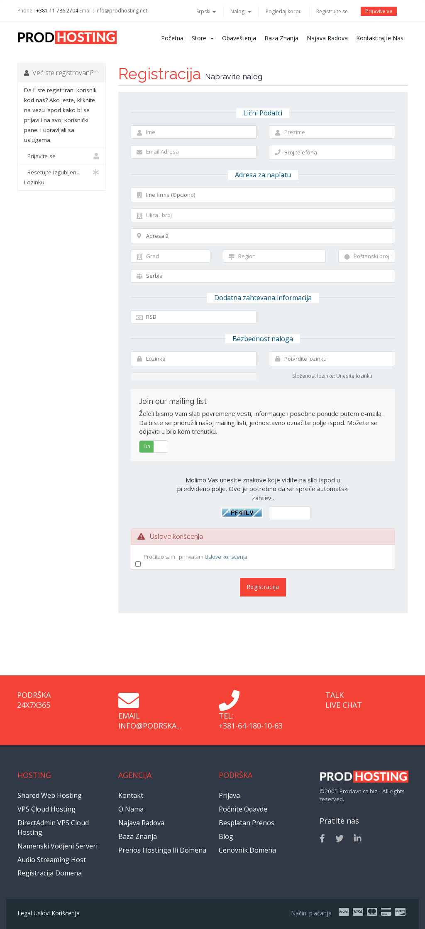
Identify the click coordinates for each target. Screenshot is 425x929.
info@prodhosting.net (121, 10)
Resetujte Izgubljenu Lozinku (61, 176)
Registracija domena (49, 873)
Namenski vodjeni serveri (57, 846)
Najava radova (327, 38)
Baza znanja (281, 38)
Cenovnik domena (247, 850)
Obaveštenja (239, 38)
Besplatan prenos (246, 822)
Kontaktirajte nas (379, 38)
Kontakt (130, 795)
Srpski (206, 11)
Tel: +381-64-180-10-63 (251, 721)
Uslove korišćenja (226, 556)
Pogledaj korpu (284, 11)
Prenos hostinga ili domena (162, 850)
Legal (24, 913)
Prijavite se (378, 11)
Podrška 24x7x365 (34, 700)
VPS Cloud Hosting (46, 809)
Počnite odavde (243, 809)
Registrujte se (332, 11)
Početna (172, 38)
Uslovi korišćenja (57, 913)
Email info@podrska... (149, 721)
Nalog (240, 11)
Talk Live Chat (343, 700)
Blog (226, 836)
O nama (131, 809)
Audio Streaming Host (51, 859)
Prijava (229, 795)
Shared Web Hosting (49, 795)
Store (203, 38)
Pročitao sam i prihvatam (195, 557)
